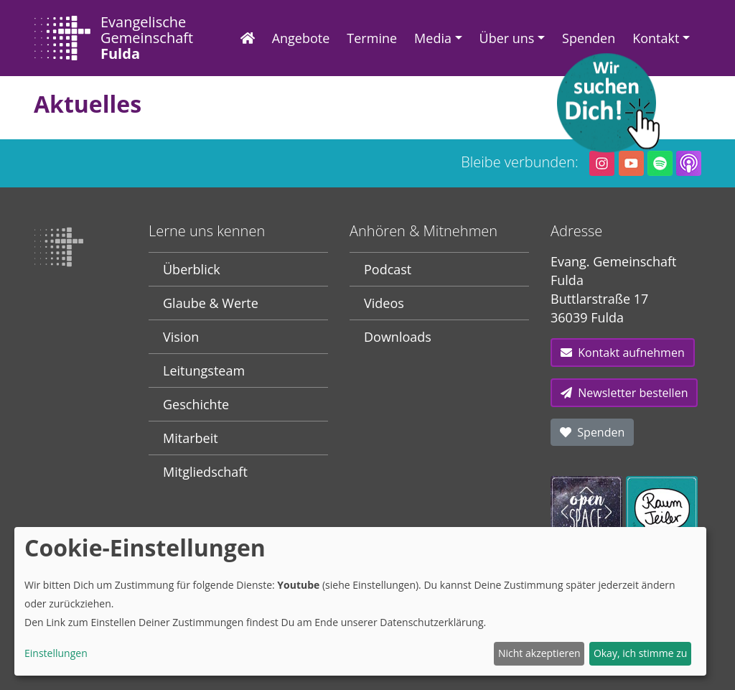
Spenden (588, 38)
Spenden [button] (592, 432)
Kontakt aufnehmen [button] (623, 352)
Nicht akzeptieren (539, 653)
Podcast (387, 269)
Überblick (191, 269)
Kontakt (655, 38)
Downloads (397, 336)
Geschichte (196, 404)
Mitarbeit (190, 438)
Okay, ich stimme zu (641, 653)
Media (432, 38)
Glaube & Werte (210, 303)
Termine (372, 38)
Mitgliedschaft (205, 471)
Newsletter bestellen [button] (624, 393)
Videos (384, 303)
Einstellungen (56, 653)
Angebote (301, 38)
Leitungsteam (204, 370)
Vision (181, 336)
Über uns (507, 38)
